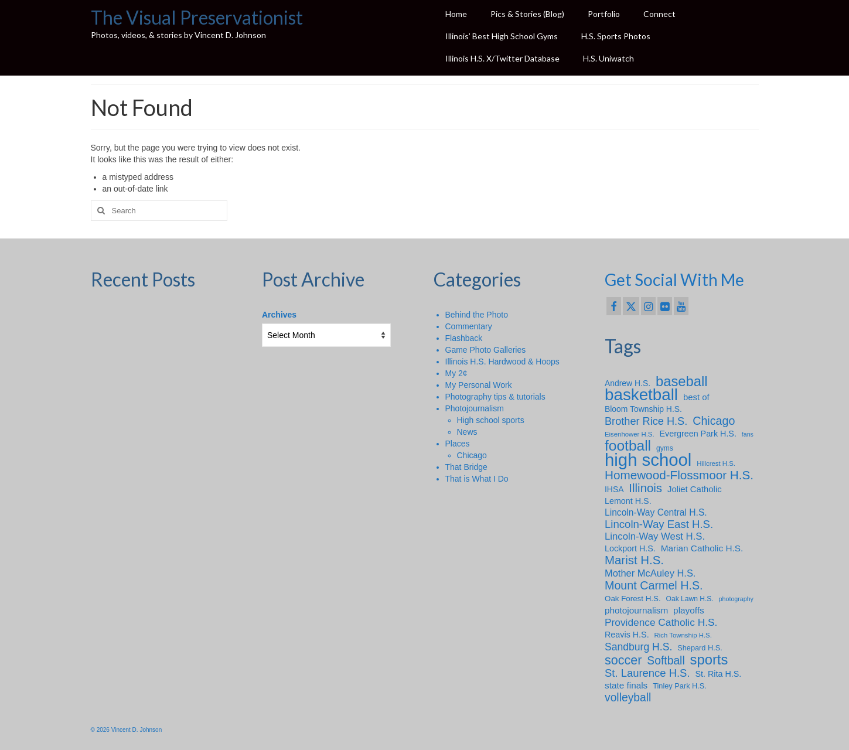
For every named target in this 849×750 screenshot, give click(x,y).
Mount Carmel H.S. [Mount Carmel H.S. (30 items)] (654, 585)
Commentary (468, 326)
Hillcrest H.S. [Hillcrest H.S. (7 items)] (716, 463)
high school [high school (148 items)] (648, 460)
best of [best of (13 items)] (696, 397)
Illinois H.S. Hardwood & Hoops (502, 361)
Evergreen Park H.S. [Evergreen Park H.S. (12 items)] (698, 433)
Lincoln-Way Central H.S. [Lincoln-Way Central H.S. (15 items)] (656, 512)
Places (457, 443)
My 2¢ (456, 373)
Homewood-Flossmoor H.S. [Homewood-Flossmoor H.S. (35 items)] (679, 475)
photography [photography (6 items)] (736, 598)
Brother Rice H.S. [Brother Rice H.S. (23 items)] (646, 421)
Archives (279, 314)
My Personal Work (478, 385)
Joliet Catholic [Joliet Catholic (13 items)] (694, 489)
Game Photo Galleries (485, 349)
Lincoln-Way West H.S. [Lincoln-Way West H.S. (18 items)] (655, 536)
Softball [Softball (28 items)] (665, 661)
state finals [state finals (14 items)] (626, 685)
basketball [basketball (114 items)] (641, 395)
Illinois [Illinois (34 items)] (645, 488)
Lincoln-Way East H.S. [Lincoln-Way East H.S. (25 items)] (659, 524)
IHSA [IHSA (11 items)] (614, 489)
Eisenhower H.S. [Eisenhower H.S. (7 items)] (629, 434)
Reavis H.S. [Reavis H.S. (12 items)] (627, 634)
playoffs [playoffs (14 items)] (688, 610)
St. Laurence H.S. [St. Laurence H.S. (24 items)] (647, 673)
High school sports (490, 420)
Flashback (464, 338)
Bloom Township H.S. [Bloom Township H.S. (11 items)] (643, 409)
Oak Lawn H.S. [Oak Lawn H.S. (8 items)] (690, 599)
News (467, 432)
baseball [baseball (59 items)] (682, 381)
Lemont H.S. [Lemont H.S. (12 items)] (628, 501)
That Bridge (466, 467)
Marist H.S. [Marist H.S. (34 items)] (634, 560)
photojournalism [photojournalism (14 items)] (636, 610)
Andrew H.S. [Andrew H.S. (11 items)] (627, 383)
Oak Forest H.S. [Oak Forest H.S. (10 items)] (633, 598)
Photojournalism (474, 408)
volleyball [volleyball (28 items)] (628, 698)
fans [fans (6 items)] (747, 434)
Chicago (472, 455)
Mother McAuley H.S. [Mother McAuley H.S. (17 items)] (650, 573)
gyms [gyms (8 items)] (664, 448)
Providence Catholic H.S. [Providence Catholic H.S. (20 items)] (661, 622)
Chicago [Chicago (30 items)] (714, 421)
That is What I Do (477, 478)
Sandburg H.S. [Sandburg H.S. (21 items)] (638, 647)
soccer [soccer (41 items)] (623, 660)
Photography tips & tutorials (495, 396)
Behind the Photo (476, 314)
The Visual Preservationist (197, 17)
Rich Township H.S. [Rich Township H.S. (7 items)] (683, 635)
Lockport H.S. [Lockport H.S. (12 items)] (630, 548)
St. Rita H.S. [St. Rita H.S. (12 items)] (718, 674)
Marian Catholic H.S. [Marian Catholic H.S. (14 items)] (702, 548)
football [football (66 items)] (628, 446)
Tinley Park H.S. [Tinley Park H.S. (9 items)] (680, 685)
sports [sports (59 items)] (709, 660)
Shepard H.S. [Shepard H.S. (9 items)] (699, 647)
